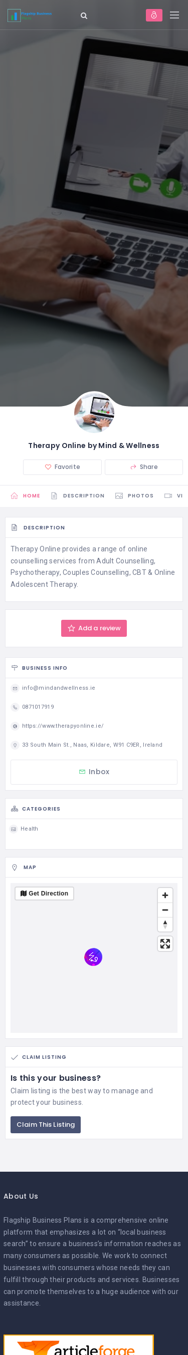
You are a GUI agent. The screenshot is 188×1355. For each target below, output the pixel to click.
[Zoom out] (165, 910)
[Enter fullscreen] (165, 943)
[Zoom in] (165, 895)
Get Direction (48, 893)
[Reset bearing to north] (165, 924)
